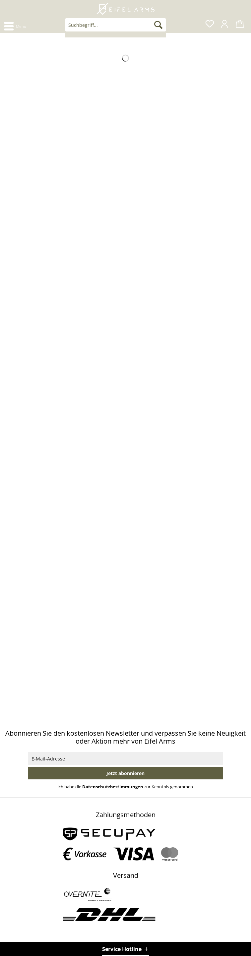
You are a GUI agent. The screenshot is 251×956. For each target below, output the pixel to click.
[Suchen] (158, 24)
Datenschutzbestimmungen (112, 787)
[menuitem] (15, 25)
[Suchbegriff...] (115, 24)
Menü (15, 25)
